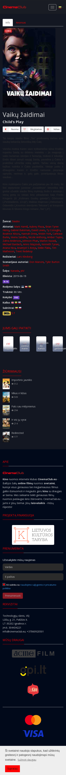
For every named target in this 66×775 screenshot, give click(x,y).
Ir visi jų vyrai (18, 419)
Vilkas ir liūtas (19, 393)
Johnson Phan (30, 240)
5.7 (13, 313)
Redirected (17, 433)
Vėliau (52, 129)
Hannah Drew (29, 233)
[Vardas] (33, 567)
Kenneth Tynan (50, 244)
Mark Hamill (21, 226)
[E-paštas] (33, 576)
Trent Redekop (24, 251)
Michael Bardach (12, 244)
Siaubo (16, 221)
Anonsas (21, 22)
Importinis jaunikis (21, 380)
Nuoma (10, 129)
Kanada (15, 270)
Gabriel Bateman (20, 230)
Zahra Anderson (12, 240)
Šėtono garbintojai (60, 347)
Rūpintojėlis (11, 348)
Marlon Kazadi (48, 240)
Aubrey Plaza (36, 226)
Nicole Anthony (37, 237)
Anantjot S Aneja (26, 247)
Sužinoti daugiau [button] (27, 759)
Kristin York (44, 233)
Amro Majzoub (31, 244)
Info (7, 22)
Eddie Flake (44, 247)
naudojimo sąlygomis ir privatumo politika (29, 586)
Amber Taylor (55, 237)
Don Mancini (36, 262)
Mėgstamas (31, 129)
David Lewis (38, 230)
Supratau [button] (12, 768)
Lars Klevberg (24, 256)
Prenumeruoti (13, 595)
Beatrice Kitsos (11, 233)
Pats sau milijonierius (23, 406)
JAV (22, 270)
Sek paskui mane (25, 345)
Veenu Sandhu (19, 237)
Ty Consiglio (53, 230)
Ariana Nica (9, 247)
